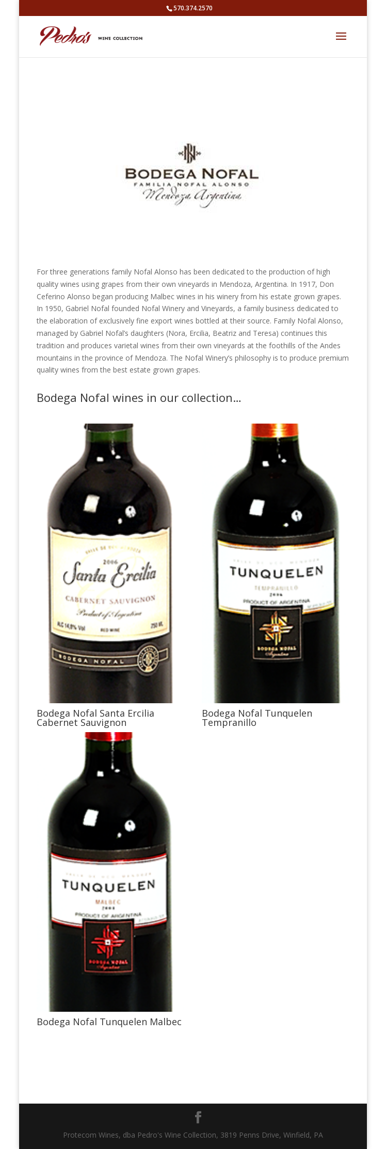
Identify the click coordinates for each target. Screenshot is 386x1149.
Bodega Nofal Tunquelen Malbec (109, 1021)
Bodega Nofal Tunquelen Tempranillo (257, 718)
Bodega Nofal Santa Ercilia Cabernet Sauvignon (95, 718)
